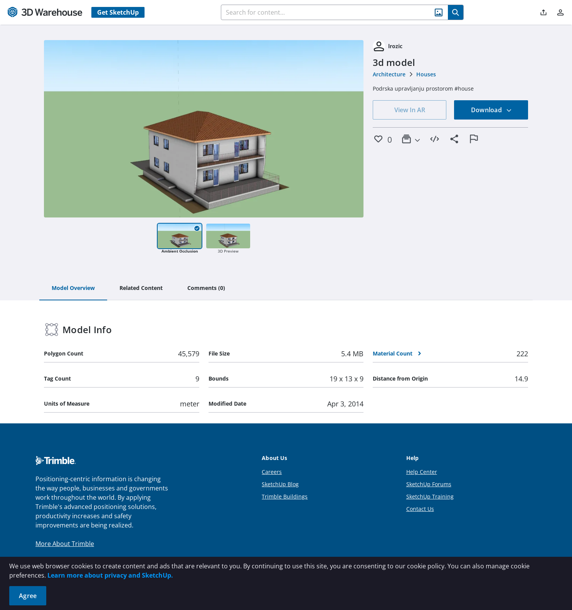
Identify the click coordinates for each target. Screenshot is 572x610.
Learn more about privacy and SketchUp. (110, 575)
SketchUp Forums (428, 484)
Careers (272, 471)
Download (491, 110)
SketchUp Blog (280, 484)
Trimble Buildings (285, 496)
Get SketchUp (118, 12)
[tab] (73, 288)
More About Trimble (64, 543)
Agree (28, 595)
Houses (426, 74)
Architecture (389, 74)
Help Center (421, 471)
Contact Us (420, 508)
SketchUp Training (430, 496)
